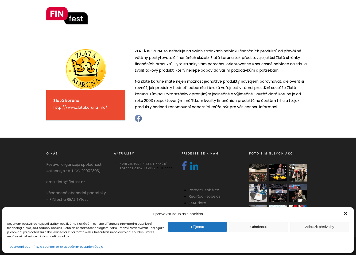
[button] (346, 214)
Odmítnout (258, 227)
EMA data (197, 203)
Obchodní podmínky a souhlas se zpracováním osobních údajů (56, 247)
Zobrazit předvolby (319, 227)
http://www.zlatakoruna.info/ (80, 107)
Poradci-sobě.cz (204, 190)
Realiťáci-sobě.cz (205, 196)
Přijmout (197, 227)
